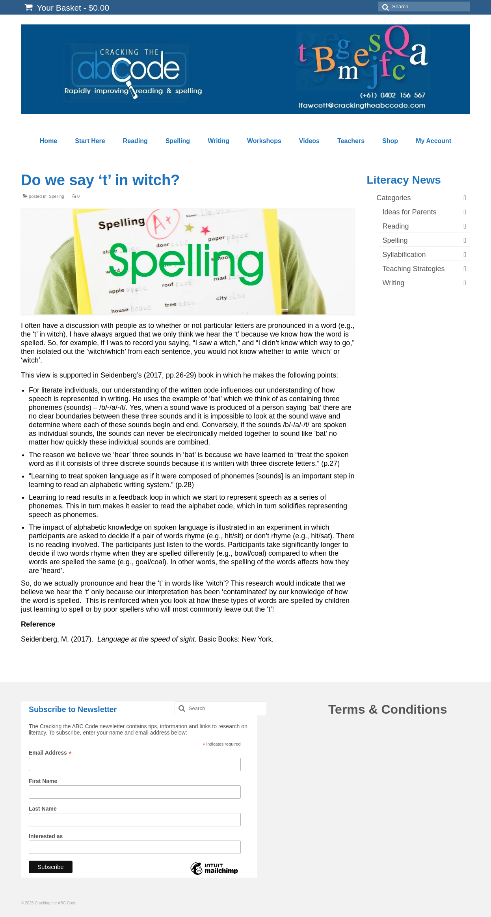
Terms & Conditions (387, 709)
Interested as (46, 836)
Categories (394, 198)
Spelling (56, 196)
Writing (394, 283)
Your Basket (67, 7)
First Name (43, 781)
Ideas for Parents (410, 212)
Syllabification (404, 255)
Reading (396, 226)
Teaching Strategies (414, 269)
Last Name (43, 808)
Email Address (50, 753)
